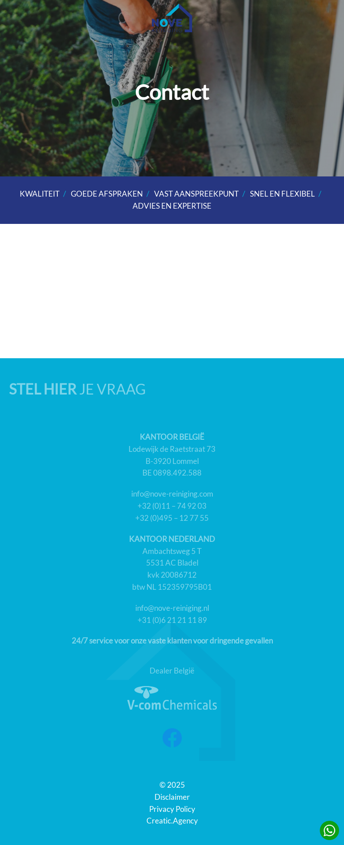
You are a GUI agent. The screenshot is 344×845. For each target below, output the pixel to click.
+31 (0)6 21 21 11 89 (172, 620)
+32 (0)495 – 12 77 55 (172, 518)
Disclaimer (172, 797)
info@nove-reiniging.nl (172, 608)
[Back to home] (172, 18)
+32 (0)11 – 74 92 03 (172, 506)
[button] (326, 18)
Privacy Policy (172, 809)
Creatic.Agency (172, 820)
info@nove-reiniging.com (172, 493)
